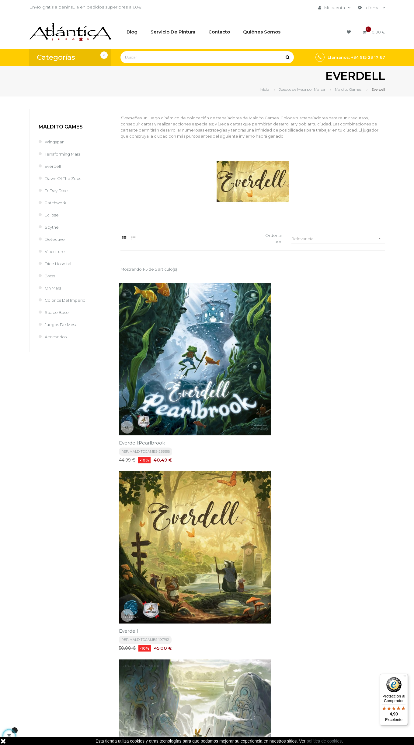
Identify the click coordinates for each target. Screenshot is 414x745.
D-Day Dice (57, 190)
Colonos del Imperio (67, 300)
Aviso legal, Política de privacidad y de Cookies (206, 675)
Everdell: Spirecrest (325, 374)
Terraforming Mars (64, 154)
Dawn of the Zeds (64, 178)
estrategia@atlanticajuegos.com (63, 695)
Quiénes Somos (198, 688)
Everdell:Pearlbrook (143, 374)
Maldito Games (61, 127)
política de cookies (324, 741)
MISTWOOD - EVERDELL (240, 492)
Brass (50, 276)
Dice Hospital (59, 263)
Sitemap (251, 698)
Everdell (53, 166)
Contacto (191, 698)
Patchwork (56, 203)
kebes (147, 734)
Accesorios (56, 336)
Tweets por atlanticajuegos (331, 659)
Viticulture (55, 251)
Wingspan (55, 142)
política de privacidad (155, 605)
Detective (55, 239)
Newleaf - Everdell (141, 492)
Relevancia (338, 239)
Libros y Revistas (259, 688)
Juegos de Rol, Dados (265, 678)
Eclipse (52, 215)
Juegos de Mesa (63, 324)
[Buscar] (207, 57)
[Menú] (404, 677)
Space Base (57, 312)
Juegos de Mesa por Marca (264, 664)
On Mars (54, 288)
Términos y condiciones (206, 661)
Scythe (52, 227)
